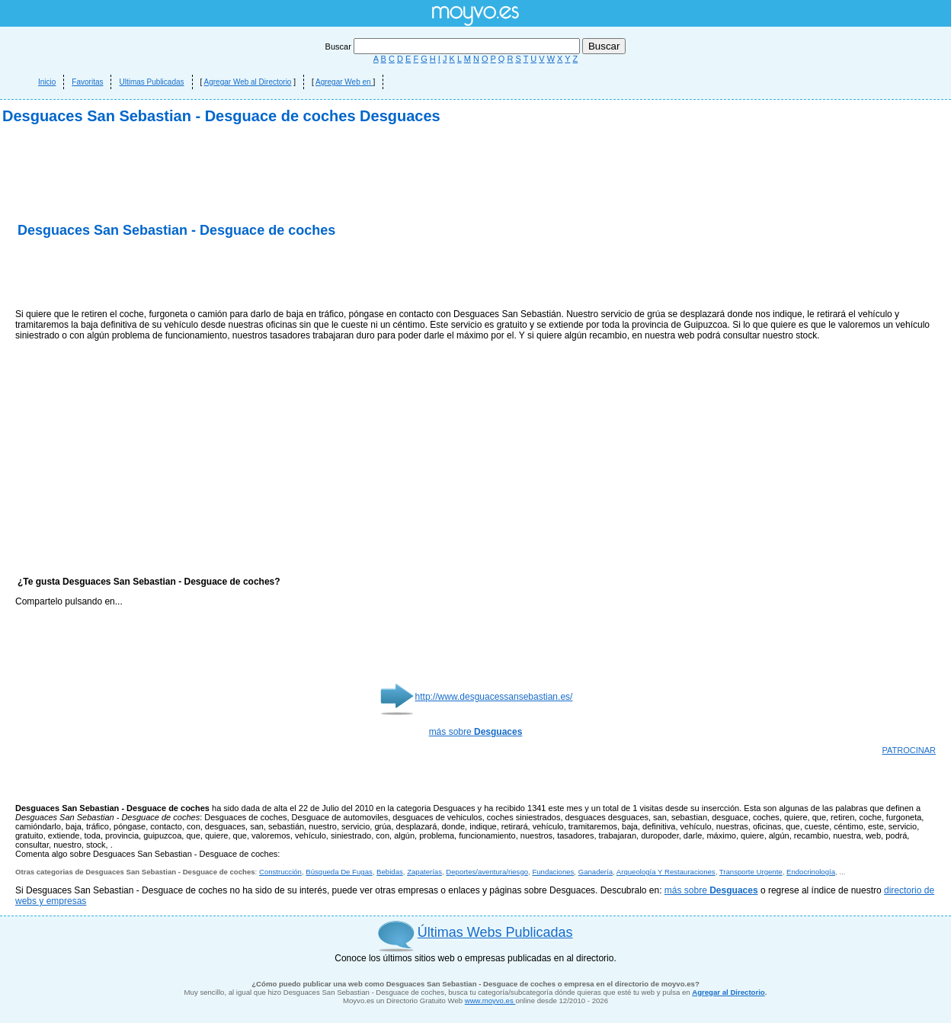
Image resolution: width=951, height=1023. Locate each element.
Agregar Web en (344, 82)
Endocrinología (810, 871)
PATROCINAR (909, 750)
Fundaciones (553, 871)
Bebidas (389, 871)
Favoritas (87, 82)
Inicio (47, 82)
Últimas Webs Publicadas (495, 932)
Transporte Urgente (751, 871)
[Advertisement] (193, 274)
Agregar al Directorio (728, 992)
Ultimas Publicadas (151, 82)
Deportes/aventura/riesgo (487, 871)
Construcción (280, 871)
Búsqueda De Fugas (339, 871)
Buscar (453, 46)
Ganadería (595, 871)
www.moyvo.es (490, 1000)
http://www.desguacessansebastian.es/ (494, 696)
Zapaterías (424, 871)
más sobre (476, 731)
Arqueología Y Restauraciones (666, 871)
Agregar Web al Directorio (248, 82)
